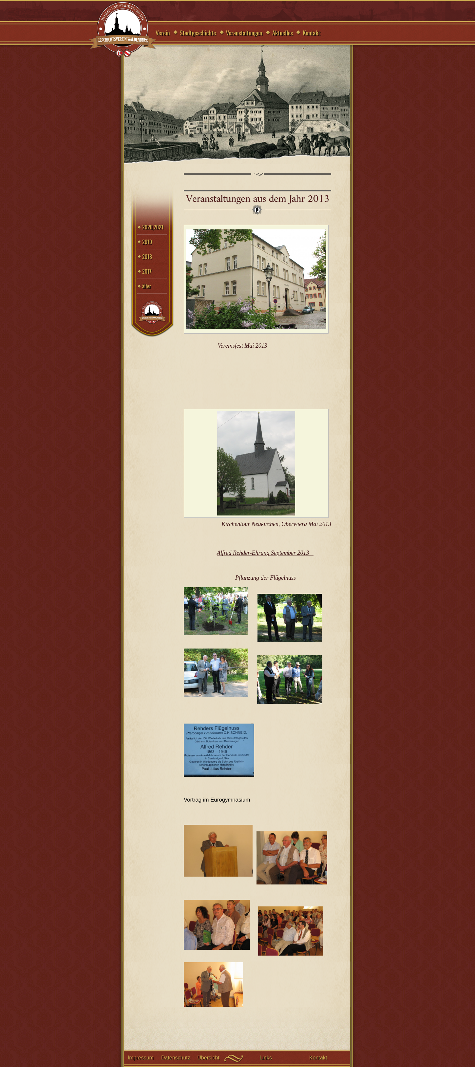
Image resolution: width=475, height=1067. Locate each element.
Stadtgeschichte (198, 32)
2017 (146, 271)
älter (146, 286)
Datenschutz (175, 1057)
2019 (147, 242)
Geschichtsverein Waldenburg (123, 30)
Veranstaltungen (244, 32)
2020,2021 (152, 227)
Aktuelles (282, 32)
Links (266, 1057)
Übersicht (208, 1057)
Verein (163, 32)
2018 (147, 257)
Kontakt (311, 32)
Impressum (141, 1057)
